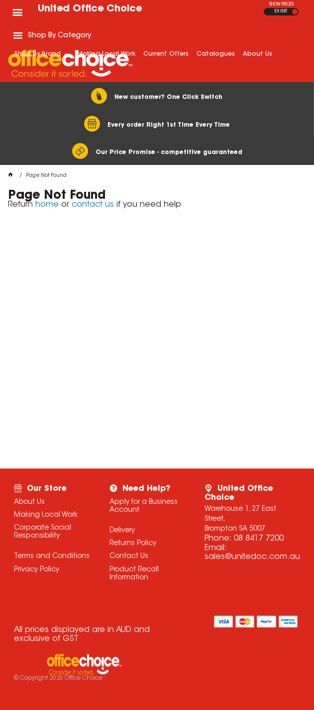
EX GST (281, 11)
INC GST (295, 11)
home (47, 205)
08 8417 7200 (259, 539)
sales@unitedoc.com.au (252, 557)
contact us (93, 205)
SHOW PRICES (281, 4)
